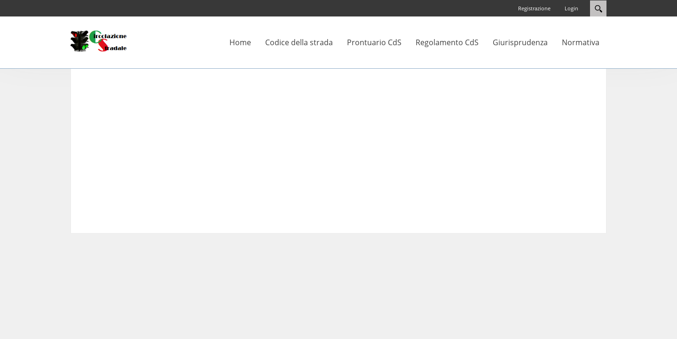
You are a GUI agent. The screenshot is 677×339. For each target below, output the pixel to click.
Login (571, 8)
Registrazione (534, 8)
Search (598, 8)
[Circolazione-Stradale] (99, 40)
